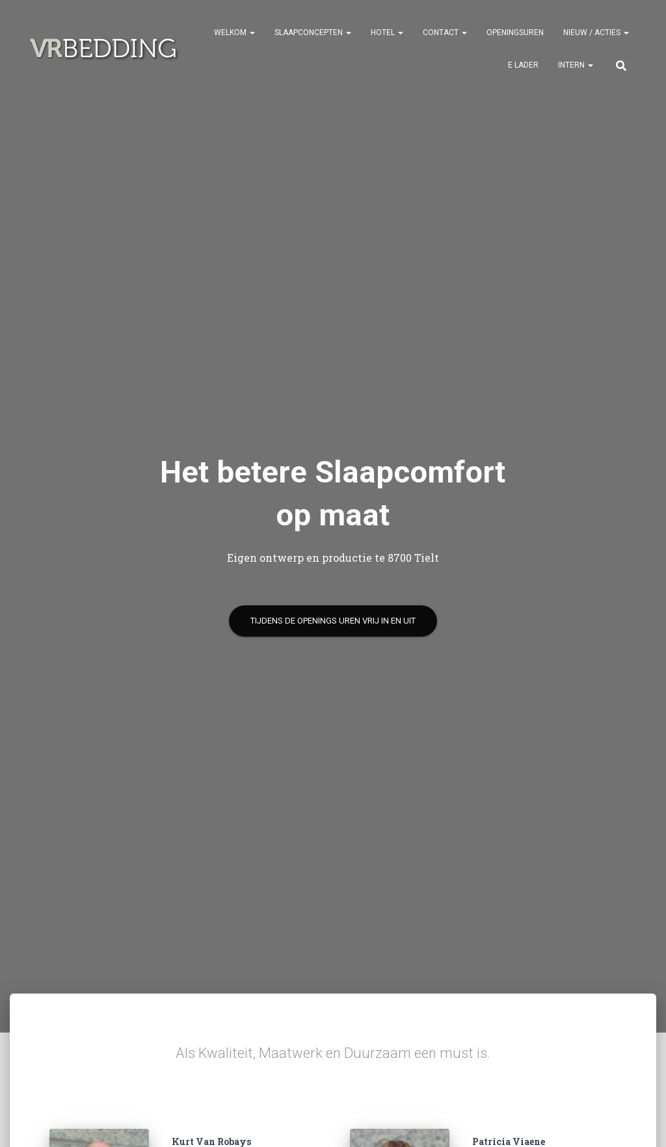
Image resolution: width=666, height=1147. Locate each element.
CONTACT (445, 32)
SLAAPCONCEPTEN (312, 32)
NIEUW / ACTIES (596, 32)
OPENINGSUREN (515, 32)
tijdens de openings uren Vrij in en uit (333, 621)
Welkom (234, 32)
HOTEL (387, 32)
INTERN (575, 65)
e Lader (523, 65)
